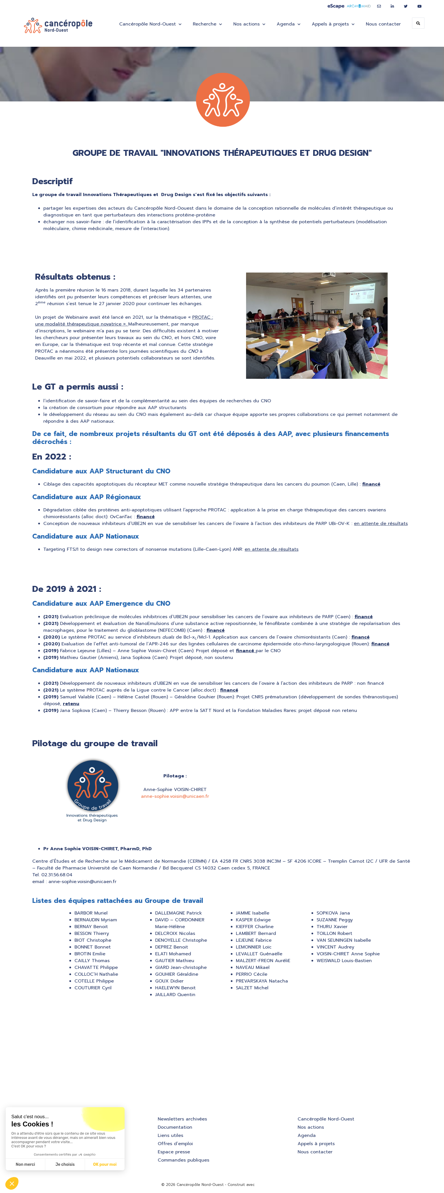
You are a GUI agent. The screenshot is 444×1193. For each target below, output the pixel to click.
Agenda (288, 24)
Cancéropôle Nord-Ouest (150, 24)
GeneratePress (269, 1184)
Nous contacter (383, 24)
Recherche (207, 24)
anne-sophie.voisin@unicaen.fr (175, 796)
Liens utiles (170, 1135)
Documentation (175, 1127)
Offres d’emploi (175, 1143)
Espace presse (174, 1152)
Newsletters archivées (182, 1119)
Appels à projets (333, 24)
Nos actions (249, 24)
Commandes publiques (183, 1160)
